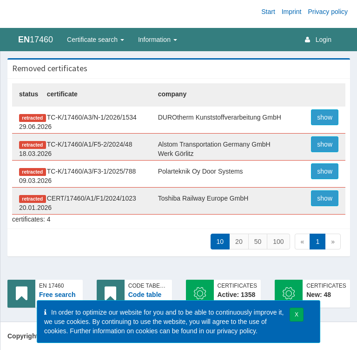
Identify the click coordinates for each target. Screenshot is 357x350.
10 (220, 241)
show (324, 117)
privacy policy (236, 331)
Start (268, 11)
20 (239, 241)
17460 (35, 39)
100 (278, 241)
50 (258, 241)
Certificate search (95, 39)
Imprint (292, 11)
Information (157, 39)
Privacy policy (328, 11)
